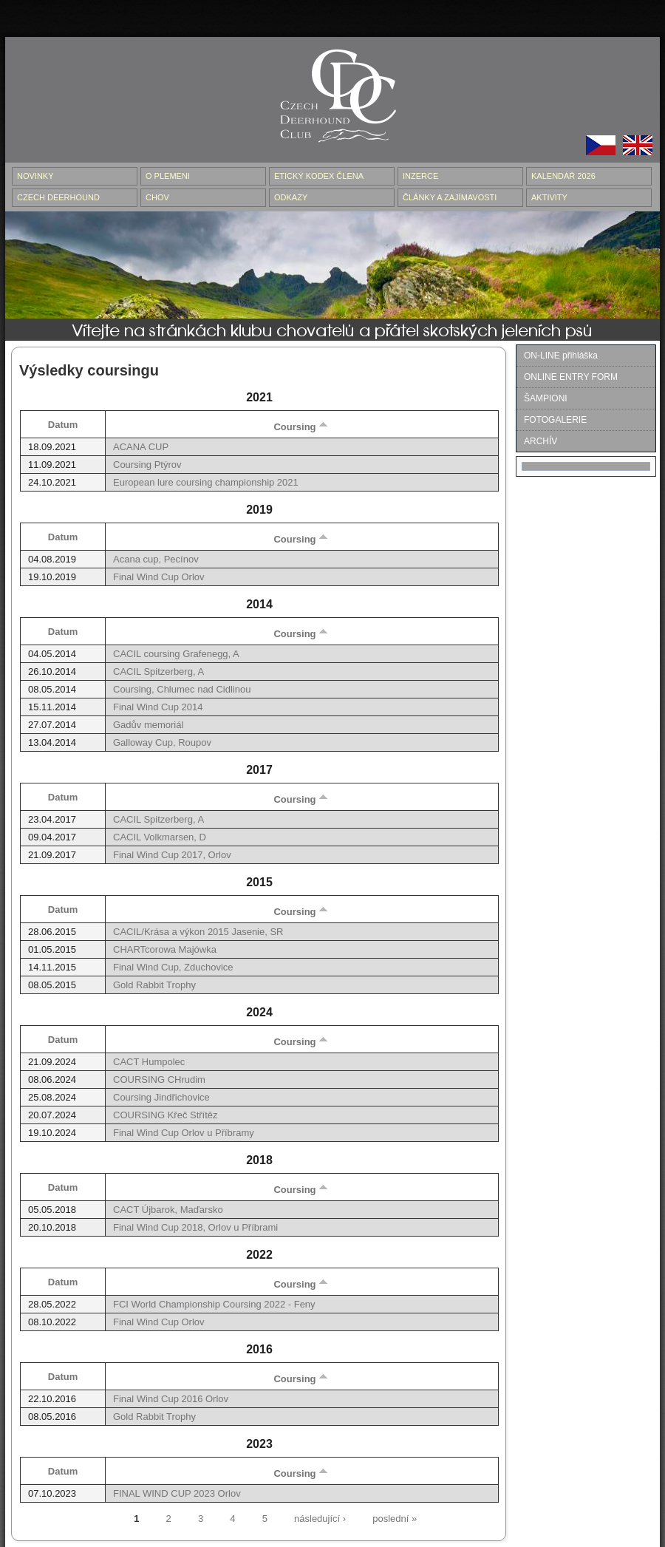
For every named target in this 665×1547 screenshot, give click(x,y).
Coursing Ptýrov (147, 464)
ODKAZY (290, 197)
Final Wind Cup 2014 (157, 707)
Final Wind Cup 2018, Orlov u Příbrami (195, 1227)
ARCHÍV (540, 441)
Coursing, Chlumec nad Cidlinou (181, 689)
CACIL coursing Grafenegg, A (176, 653)
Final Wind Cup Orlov (159, 576)
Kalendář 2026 (563, 175)
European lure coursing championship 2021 (206, 482)
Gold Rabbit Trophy (154, 984)
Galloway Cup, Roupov (162, 742)
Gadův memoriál (148, 724)
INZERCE (420, 175)
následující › (320, 1517)
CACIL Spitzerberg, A (158, 671)
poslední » (394, 1517)
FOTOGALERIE (555, 420)
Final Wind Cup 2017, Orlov (172, 854)
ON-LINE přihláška (561, 355)
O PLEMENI (168, 175)
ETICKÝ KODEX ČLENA (319, 175)
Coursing (300, 426)
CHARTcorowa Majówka (164, 949)
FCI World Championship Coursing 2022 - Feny (214, 1304)
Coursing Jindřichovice (161, 1097)
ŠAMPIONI (545, 398)
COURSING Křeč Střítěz (165, 1115)
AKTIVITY (549, 197)
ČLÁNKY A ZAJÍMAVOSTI (450, 197)
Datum (63, 424)
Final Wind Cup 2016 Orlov (170, 1398)
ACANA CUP (140, 446)
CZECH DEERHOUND (58, 197)
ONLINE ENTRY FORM (571, 377)
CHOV (157, 197)
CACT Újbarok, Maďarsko (168, 1209)
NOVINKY (35, 175)
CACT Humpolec (149, 1061)
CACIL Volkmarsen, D (159, 837)
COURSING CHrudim (159, 1079)
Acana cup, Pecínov (156, 559)
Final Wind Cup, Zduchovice (173, 967)
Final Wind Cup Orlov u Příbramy (183, 1132)
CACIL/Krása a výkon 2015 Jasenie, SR (198, 931)
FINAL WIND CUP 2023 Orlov (177, 1493)
